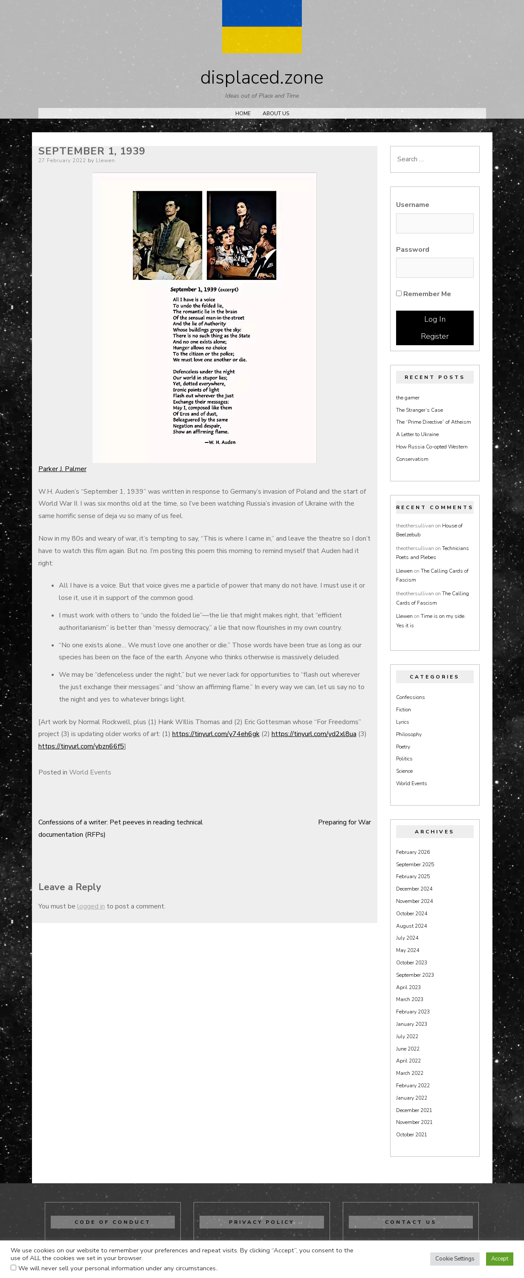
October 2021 (411, 1134)
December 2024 (414, 888)
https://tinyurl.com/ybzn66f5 (81, 746)
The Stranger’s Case (419, 410)
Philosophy (409, 734)
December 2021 (414, 1110)
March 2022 (409, 1073)
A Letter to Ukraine (417, 434)
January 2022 (411, 1098)
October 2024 (411, 913)
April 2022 (408, 1060)
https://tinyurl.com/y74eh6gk (216, 734)
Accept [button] (499, 1259)
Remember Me (423, 294)
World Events (90, 772)
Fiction (403, 709)
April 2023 (408, 987)
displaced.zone (262, 77)
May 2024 (407, 950)
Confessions (410, 697)
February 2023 (413, 1011)
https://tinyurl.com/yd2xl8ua (314, 734)
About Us (276, 113)
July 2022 (407, 1036)
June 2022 (408, 1048)
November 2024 (414, 901)
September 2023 (415, 975)
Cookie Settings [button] (455, 1259)
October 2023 (411, 962)
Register (435, 336)
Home (243, 113)
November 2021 (414, 1122)
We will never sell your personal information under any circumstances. (117, 1268)
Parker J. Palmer (62, 469)
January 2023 (411, 1024)
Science (404, 771)
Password (412, 249)
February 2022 (413, 1085)
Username (412, 205)
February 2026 (413, 852)
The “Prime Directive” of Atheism (433, 422)
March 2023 (409, 999)
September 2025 (415, 864)
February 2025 (413, 876)
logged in (91, 906)
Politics (404, 758)
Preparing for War (344, 822)
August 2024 (411, 926)
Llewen (105, 160)
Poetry (403, 746)
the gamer (408, 397)
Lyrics (402, 722)
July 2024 (407, 937)
